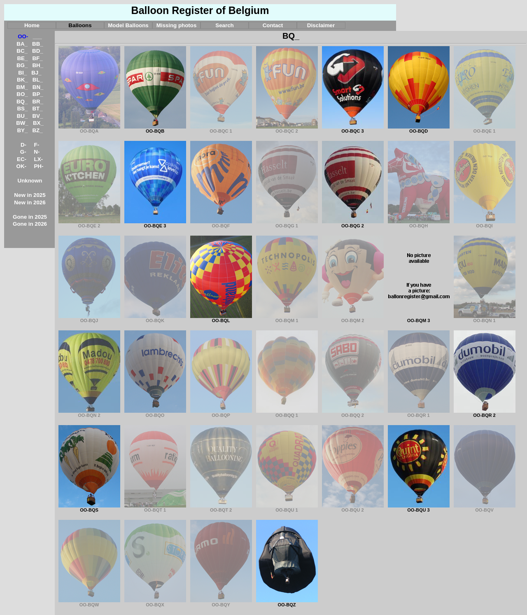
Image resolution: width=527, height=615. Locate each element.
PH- (38, 166)
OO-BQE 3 (155, 223)
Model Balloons (128, 25)
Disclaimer (321, 25)
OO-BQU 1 (287, 507)
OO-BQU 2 (353, 507)
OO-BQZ (287, 602)
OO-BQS (89, 507)
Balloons (79, 25)
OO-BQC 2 (287, 128)
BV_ (37, 116)
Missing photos (176, 25)
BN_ (38, 87)
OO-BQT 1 (155, 507)
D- (23, 145)
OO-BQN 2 (89, 413)
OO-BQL (221, 318)
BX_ (38, 123)
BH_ (37, 65)
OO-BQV (484, 507)
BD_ (37, 51)
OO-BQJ (89, 318)
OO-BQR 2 (484, 413)
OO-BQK (155, 318)
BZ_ (37, 130)
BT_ (37, 108)
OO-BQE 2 (89, 223)
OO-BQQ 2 (353, 413)
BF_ (37, 58)
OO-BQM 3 (419, 318)
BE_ (22, 58)
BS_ (22, 108)
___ (37, 36)
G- (23, 152)
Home (32, 25)
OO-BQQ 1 (287, 413)
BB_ (37, 44)
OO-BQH (419, 223)
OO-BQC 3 (353, 128)
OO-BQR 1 (419, 413)
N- (37, 152)
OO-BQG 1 (287, 223)
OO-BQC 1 (221, 128)
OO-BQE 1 (484, 128)
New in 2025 (29, 195)
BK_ (22, 80)
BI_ (22, 73)
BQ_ (22, 101)
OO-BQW (89, 602)
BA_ (22, 44)
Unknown (30, 181)
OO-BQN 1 (484, 318)
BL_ (38, 80)
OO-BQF (221, 223)
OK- (21, 166)
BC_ (22, 51)
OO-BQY (221, 602)
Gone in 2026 (30, 224)
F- (37, 145)
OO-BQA (89, 128)
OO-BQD (419, 128)
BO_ (22, 94)
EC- (21, 159)
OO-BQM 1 (287, 318)
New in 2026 (29, 202)
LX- (38, 159)
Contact (273, 25)
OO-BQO (155, 413)
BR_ (37, 101)
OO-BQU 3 (419, 507)
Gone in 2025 (30, 217)
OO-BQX (155, 602)
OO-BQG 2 (353, 223)
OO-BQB (155, 128)
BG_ (22, 65)
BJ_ (36, 73)
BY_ (22, 130)
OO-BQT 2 (221, 507)
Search (224, 25)
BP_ (38, 94)
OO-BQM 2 (353, 318)
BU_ (22, 116)
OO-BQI (484, 223)
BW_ (22, 123)
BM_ (22, 87)
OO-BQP (221, 413)
